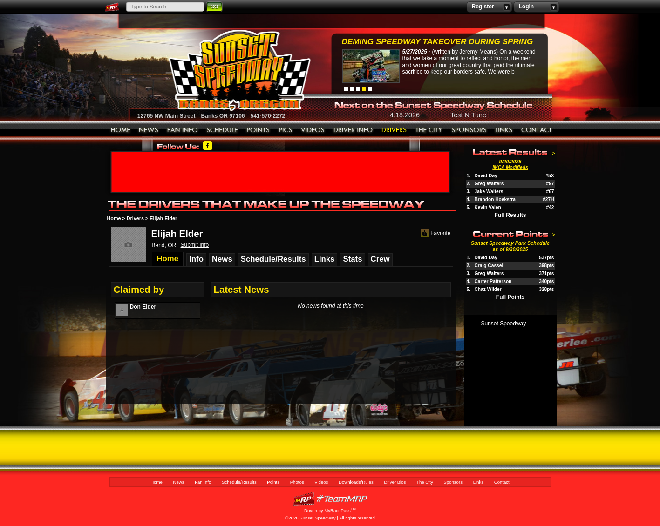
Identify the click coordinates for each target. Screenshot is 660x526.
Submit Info (195, 245)
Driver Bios (394, 130)
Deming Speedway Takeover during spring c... (437, 42)
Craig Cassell (490, 265)
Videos (313, 130)
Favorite (434, 233)
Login (536, 7)
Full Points (510, 297)
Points (258, 130)
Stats (352, 259)
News (149, 130)
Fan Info (182, 130)
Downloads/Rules (353, 130)
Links (504, 130)
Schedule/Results (222, 130)
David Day (486, 175)
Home (120, 130)
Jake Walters (489, 191)
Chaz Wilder (488, 289)
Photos (285, 130)
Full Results (510, 215)
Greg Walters (489, 183)
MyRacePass (330, 499)
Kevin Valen (488, 207)
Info (196, 259)
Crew (380, 259)
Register (489, 7)
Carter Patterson (493, 281)
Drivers (135, 218)
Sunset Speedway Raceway (216, 70)
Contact (537, 130)
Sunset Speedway (503, 323)
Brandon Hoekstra (495, 199)
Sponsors (469, 130)
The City (429, 130)
